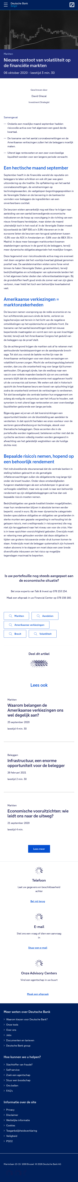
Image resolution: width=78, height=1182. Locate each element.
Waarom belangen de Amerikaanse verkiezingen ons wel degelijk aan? (35, 710)
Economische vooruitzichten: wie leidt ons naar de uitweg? (38, 813)
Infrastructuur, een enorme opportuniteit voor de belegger (36, 763)
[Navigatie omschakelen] (5, 4)
